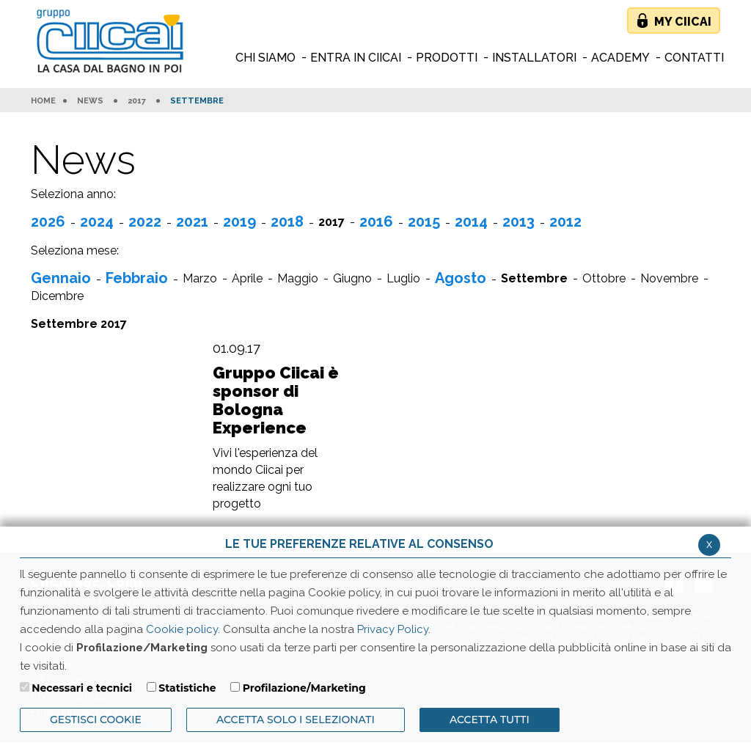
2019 (239, 221)
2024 (97, 221)
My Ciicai (682, 22)
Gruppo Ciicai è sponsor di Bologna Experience (276, 400)
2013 (518, 221)
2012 (565, 221)
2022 (144, 221)
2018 (287, 221)
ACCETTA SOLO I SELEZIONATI (295, 719)
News (90, 101)
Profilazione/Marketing (304, 688)
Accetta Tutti (490, 719)
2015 (424, 221)
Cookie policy (182, 629)
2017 (137, 101)
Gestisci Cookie (96, 719)
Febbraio (137, 278)
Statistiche (187, 688)
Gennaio (61, 278)
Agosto (460, 278)
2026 (48, 221)
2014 (471, 221)
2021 (192, 221)
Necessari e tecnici (82, 688)
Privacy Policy (392, 629)
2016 (376, 221)
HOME (43, 101)
